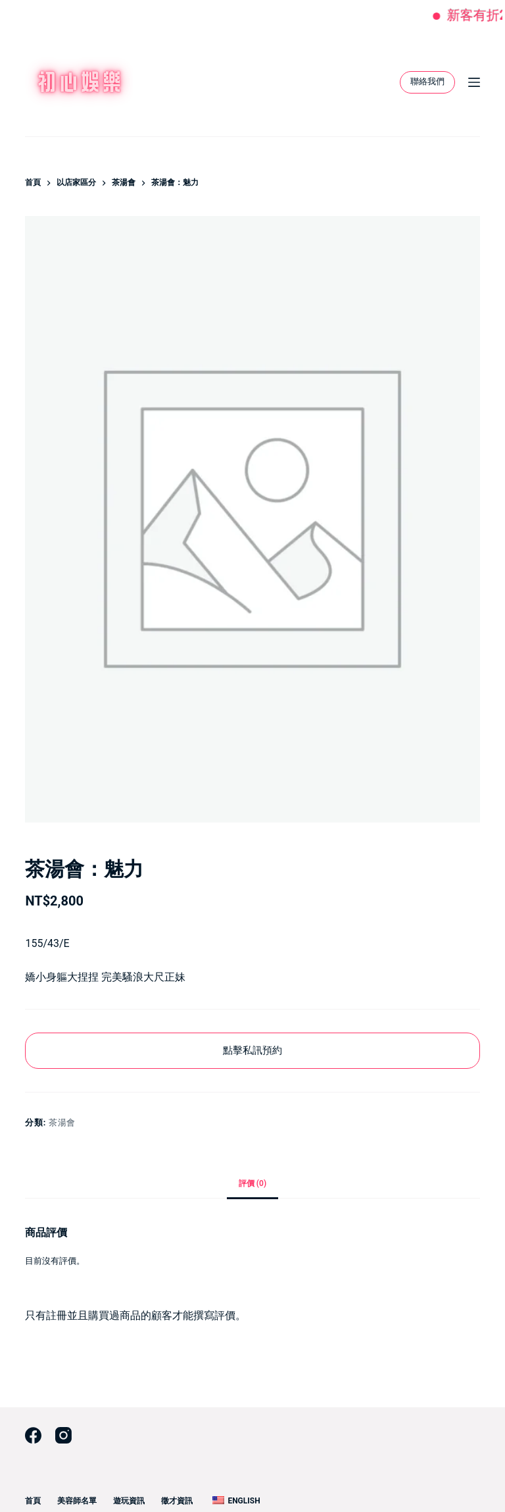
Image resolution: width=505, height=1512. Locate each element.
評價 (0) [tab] (252, 1183)
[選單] (474, 82)
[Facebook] (33, 1435)
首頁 (33, 1500)
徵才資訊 (177, 1500)
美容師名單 (77, 1500)
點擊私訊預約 (252, 1050)
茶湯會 (62, 1122)
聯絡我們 (427, 81)
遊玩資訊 (129, 1500)
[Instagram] (63, 1435)
